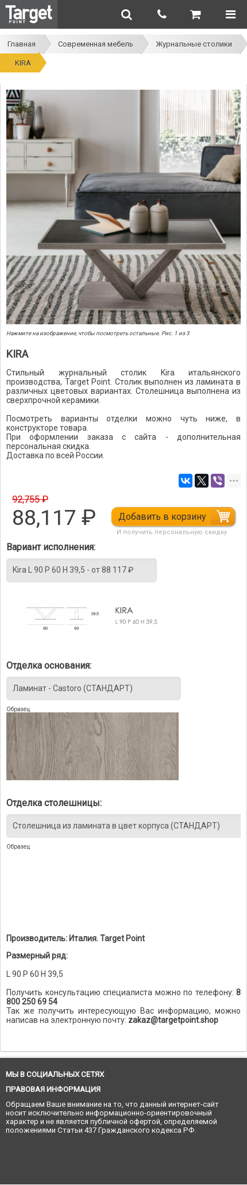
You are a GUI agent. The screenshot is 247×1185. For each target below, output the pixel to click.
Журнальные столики (194, 44)
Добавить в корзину (162, 516)
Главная (21, 44)
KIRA (23, 63)
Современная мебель (95, 44)
